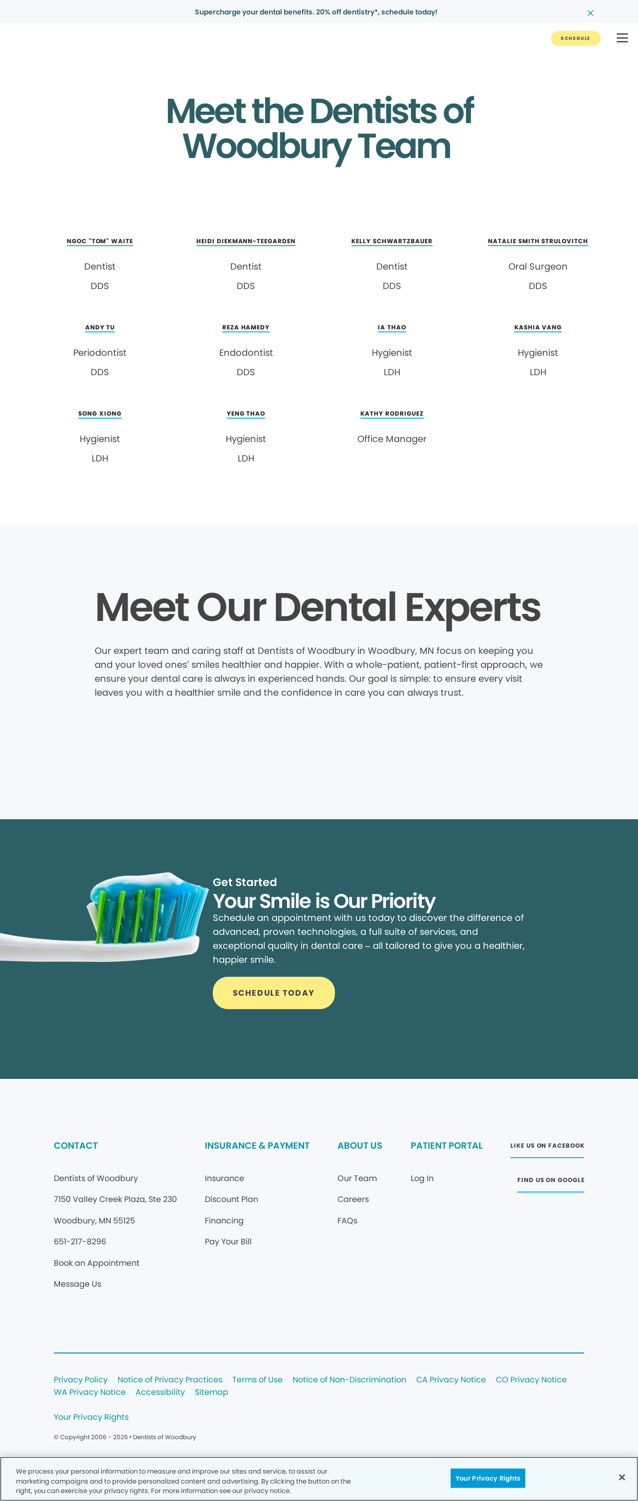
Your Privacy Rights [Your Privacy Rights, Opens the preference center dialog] (488, 1478)
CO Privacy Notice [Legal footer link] (531, 1380)
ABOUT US (359, 1145)
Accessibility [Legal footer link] (160, 1392)
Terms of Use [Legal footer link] (257, 1380)
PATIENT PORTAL (446, 1145)
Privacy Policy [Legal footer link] (81, 1380)
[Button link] (576, 38)
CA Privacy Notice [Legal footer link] (451, 1380)
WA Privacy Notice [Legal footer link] (90, 1392)
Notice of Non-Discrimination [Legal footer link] (349, 1380)
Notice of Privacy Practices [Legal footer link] (170, 1380)
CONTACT (76, 1145)
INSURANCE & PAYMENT (257, 1145)
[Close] (622, 1477)
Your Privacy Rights (91, 1417)
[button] (622, 38)
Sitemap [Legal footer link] (211, 1392)
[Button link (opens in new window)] (547, 1148)
